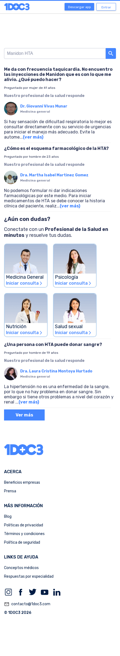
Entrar (106, 7)
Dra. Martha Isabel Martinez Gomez (54, 175)
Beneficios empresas (22, 482)
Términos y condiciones (24, 533)
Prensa (10, 491)
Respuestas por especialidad (29, 576)
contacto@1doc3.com (27, 604)
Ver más (24, 415)
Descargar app (79, 7)
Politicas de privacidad (23, 525)
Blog (8, 516)
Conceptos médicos (21, 568)
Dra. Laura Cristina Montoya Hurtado (56, 371)
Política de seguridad (22, 542)
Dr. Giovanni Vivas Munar (43, 106)
